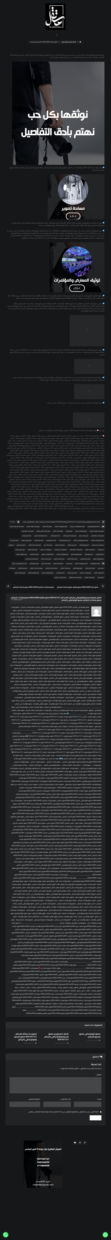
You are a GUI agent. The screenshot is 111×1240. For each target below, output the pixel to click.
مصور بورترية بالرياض (84, 593)
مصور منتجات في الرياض (60, 626)
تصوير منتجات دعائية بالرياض (97, 584)
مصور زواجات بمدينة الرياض (76, 598)
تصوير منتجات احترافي (58, 579)
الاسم (99, 1147)
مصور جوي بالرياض (72, 593)
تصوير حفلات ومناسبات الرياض (17, 575)
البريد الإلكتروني (65, 1147)
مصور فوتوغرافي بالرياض (62, 603)
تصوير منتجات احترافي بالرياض (43, 579)
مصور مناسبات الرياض (72, 607)
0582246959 (48, 1211)
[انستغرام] (75, 1191)
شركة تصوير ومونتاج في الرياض (80, 589)
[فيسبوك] (80, 1191)
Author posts (17, 648)
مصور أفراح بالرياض (38, 589)
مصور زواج (11, 593)
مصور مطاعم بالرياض (85, 607)
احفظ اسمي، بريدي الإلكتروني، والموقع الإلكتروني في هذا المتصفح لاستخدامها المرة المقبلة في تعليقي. (63, 1160)
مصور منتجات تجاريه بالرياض (31, 607)
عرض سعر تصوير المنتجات (65, 589)
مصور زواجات (101, 598)
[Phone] (5, 1234)
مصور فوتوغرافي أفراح (76, 603)
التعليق (98, 1123)
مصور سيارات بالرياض (32, 598)
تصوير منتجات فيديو (83, 584)
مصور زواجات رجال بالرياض (60, 598)
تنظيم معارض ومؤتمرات (92, 1089)
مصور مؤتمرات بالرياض (98, 607)
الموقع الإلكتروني (34, 1147)
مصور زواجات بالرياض (90, 598)
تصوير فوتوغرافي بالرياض (81, 579)
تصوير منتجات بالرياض (58, 612)
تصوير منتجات (69, 612)
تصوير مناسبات (69, 579)
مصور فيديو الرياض (34, 603)
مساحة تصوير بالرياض (51, 589)
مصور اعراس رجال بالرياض (98, 593)
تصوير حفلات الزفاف (47, 575)
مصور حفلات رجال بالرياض (52, 617)
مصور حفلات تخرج (48, 593)
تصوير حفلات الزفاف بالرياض (33, 575)
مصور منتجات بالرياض (46, 607)
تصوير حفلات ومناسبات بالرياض (97, 579)
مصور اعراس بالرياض (90, 617)
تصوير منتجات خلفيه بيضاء (28, 579)
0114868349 (48, 1214)
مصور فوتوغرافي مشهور (48, 603)
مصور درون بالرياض (21, 593)
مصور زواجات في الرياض (46, 598)
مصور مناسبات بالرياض (59, 607)
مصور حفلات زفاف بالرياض (34, 593)
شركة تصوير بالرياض (26, 584)
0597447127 (48, 1208)
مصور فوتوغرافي (100, 603)
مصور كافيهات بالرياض (21, 603)
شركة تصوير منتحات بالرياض (97, 589)
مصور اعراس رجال (14, 589)
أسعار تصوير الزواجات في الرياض (77, 575)
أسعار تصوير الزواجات (95, 612)
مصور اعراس (101, 617)
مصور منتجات (100, 626)
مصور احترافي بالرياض (26, 589)
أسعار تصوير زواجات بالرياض (61, 575)
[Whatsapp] (105, 1234)
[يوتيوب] (70, 1191)
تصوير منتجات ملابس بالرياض (69, 584)
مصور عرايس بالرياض (20, 598)
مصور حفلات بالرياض (60, 593)
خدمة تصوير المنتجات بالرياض (41, 584)
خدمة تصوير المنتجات (55, 584)
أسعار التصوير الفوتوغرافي (93, 575)
